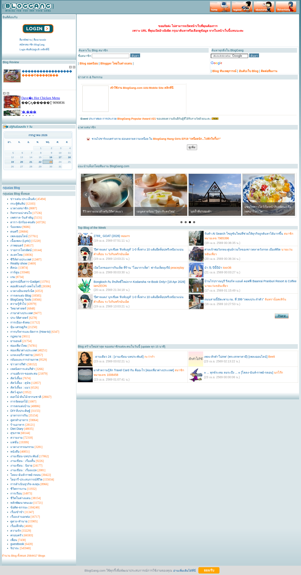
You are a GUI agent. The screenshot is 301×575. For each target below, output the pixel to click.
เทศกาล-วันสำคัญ (21, 217)
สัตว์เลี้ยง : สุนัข (20, 383)
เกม (12, 277)
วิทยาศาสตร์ (18, 308)
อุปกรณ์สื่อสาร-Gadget (25, 281)
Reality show (18, 263)
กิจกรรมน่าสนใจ (21, 213)
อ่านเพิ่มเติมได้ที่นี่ (184, 570)
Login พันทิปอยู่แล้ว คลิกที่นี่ (34, 49)
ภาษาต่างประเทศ (21, 313)
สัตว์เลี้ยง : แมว (20, 387)
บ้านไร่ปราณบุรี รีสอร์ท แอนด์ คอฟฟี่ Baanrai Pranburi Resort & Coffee (250, 281)
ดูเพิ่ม (192, 147)
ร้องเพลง (16, 227)
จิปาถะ (14, 548)
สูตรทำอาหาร (19, 420)
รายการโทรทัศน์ (21, 250)
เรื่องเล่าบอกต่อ (20, 516)
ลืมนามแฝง (40, 39)
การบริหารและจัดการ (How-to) (30, 331)
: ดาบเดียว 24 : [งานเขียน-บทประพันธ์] (118, 356)
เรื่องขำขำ (17, 512)
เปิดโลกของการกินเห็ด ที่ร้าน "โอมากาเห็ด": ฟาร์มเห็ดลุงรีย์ (132, 267)
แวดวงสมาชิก (19, 208)
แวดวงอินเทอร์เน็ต (22, 291)
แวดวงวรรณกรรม (22, 447)
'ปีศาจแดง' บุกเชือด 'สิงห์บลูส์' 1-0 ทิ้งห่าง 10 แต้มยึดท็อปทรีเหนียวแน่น (139, 249)
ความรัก (15, 530)
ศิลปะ (14, 267)
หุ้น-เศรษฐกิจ (18, 327)
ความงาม (16, 437)
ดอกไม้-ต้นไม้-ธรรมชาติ (25, 396)
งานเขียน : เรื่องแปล (23, 470)
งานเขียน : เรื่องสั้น (22, 461)
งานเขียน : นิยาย (21, 465)
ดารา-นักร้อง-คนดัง (22, 222)
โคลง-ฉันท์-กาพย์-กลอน (25, 474)
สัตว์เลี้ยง (16, 378)
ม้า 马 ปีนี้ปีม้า (213, 267)
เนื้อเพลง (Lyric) (20, 240)
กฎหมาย (15, 336)
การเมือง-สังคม (20, 322)
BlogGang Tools (20, 299)
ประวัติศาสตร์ (19, 317)
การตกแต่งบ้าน (20, 406)
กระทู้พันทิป (17, 203)
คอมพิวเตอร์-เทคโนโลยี (25, 286)
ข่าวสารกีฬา (18, 364)
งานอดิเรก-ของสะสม (23, 373)
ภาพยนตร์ (16, 245)
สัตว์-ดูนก (16, 392)
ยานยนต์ (16, 341)
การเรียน (16, 493)
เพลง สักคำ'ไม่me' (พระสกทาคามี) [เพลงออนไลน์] (236, 356)
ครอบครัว (16, 535)
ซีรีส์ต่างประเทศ (20, 259)
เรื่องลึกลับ (17, 526)
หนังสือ (14, 451)
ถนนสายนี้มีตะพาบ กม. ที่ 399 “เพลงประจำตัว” (234, 299)
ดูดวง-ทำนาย (18, 521)
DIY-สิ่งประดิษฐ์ (20, 410)
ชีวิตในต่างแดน (20, 498)
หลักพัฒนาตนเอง (21, 502)
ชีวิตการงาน (18, 488)
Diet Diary (16, 428)
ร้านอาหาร (17, 424)
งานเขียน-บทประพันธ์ (24, 456)
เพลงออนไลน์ (19, 236)
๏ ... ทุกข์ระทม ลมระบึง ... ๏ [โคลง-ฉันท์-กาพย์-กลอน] (238, 372)
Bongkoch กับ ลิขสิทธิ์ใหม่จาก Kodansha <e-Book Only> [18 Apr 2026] (139, 281)
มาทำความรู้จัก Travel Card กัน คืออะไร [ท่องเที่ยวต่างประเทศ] (134, 370)
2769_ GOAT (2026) (107, 236)
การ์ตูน (14, 272)
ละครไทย (16, 254)
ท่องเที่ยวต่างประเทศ (23, 350)
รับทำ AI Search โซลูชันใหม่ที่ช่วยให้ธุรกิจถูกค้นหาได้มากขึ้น (243, 233)
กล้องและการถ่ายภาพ (24, 359)
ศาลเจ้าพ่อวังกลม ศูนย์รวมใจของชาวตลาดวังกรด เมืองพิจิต (242, 249)
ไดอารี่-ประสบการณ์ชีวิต (26, 479)
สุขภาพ (15, 433)
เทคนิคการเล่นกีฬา (22, 369)
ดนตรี (14, 231)
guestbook (17, 544)
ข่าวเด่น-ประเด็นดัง (23, 199)
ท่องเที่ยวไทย (18, 345)
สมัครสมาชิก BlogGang (31, 44)
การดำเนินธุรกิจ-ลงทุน (25, 484)
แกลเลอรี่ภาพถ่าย (21, 355)
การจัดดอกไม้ (19, 401)
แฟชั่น (14, 442)
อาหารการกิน (19, 415)
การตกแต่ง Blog (20, 295)
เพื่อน (13, 540)
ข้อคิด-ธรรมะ (19, 507)
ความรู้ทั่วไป (18, 303)
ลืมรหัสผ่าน (25, 39)
